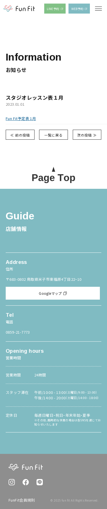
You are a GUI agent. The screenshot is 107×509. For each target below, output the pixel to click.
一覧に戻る (53, 135)
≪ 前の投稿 (20, 135)
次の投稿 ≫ (87, 135)
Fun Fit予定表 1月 (21, 118)
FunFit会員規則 (22, 500)
